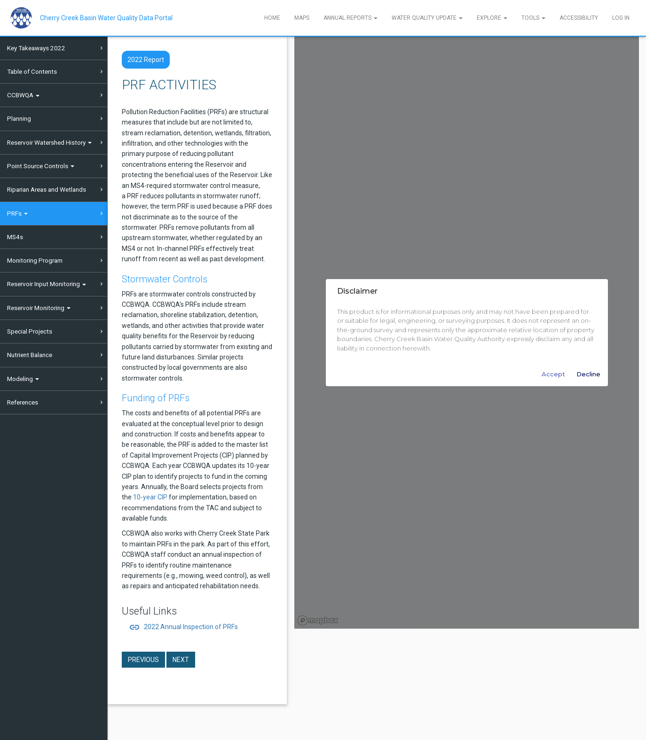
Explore (492, 18)
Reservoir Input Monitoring (46, 284)
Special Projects (29, 331)
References (22, 402)
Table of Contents (32, 71)
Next (181, 659)
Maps (301, 18)
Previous (143, 659)
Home (272, 18)
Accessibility (578, 18)
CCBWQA (23, 95)
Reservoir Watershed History (49, 142)
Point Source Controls (40, 166)
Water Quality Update (427, 18)
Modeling (23, 378)
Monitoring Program (35, 260)
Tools (533, 18)
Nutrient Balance (29, 354)
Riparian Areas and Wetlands (46, 189)
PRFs (17, 213)
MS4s (15, 237)
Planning (19, 118)
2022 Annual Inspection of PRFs (183, 627)
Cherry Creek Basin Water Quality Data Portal (106, 18)
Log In (621, 18)
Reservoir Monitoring (39, 308)
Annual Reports (350, 18)
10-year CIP (150, 497)
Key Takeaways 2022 (36, 48)
